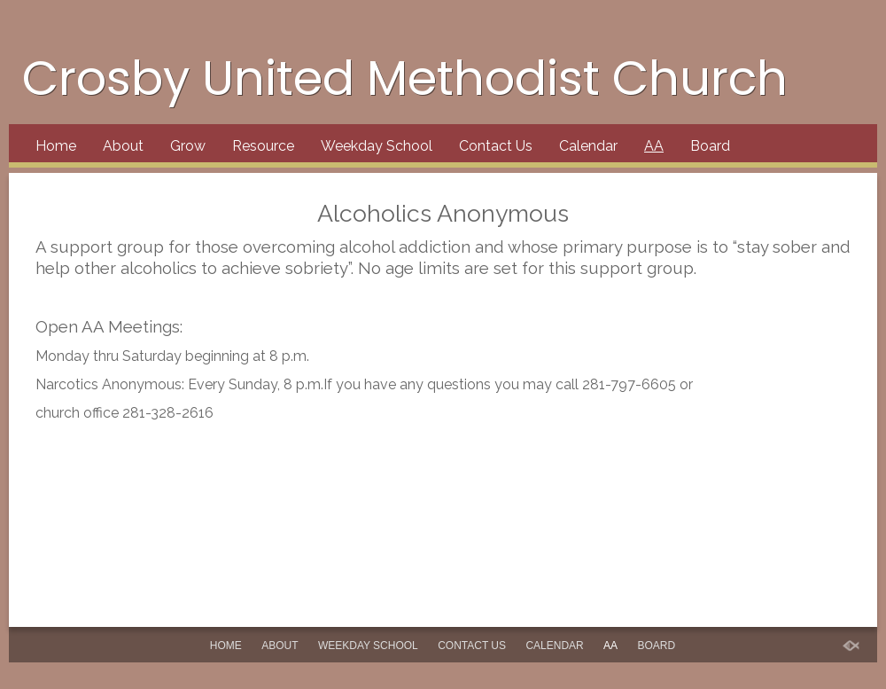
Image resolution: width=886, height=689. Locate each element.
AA (654, 145)
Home (55, 145)
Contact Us (495, 145)
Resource (263, 145)
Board (710, 145)
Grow (188, 145)
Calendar (588, 145)
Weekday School (376, 145)
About (123, 145)
